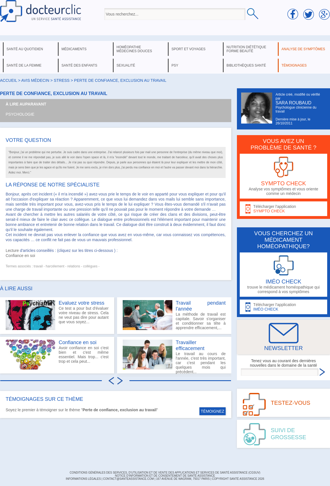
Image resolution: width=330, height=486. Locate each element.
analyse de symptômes (303, 49)
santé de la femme (23, 65)
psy (174, 65)
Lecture (12, 250)
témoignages (294, 65)
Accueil (8, 80)
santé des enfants (79, 65)
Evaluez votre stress (81, 303)
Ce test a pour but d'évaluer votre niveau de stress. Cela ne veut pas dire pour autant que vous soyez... (57, 315)
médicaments (74, 49)
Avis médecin (35, 80)
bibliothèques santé (246, 65)
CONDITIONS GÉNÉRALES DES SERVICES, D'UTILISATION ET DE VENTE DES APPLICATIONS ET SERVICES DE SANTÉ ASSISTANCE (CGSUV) (165, 472)
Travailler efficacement (190, 345)
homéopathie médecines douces (134, 49)
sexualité (125, 65)
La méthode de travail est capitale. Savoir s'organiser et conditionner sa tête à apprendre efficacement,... (174, 315)
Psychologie (20, 114)
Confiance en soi (20, 255)
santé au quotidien (24, 49)
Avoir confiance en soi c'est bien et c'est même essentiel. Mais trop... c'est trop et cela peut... (57, 355)
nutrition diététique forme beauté (246, 49)
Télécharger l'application (283, 209)
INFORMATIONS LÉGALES (83, 478)
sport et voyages (188, 49)
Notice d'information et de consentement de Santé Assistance (165, 475)
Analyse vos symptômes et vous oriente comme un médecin (283, 176)
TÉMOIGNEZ (212, 411)
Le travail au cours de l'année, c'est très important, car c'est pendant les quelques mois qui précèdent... (174, 356)
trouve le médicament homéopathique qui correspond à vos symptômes (283, 274)
